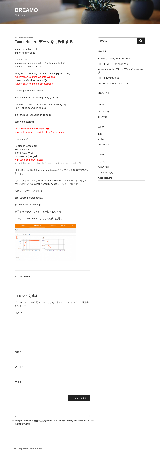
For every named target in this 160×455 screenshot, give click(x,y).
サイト (18, 382)
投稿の (103, 167)
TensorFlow (24, 276)
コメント (19, 312)
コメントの (105, 172)
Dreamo (26, 10)
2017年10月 (103, 111)
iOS (100, 134)
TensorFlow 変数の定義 (108, 78)
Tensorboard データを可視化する (113, 64)
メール (19, 367)
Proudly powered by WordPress (28, 448)
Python (101, 139)
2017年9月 (103, 117)
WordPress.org (105, 178)
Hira (31, 37)
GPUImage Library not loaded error (114, 58)
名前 (18, 352)
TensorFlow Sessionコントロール (113, 83)
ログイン (102, 162)
